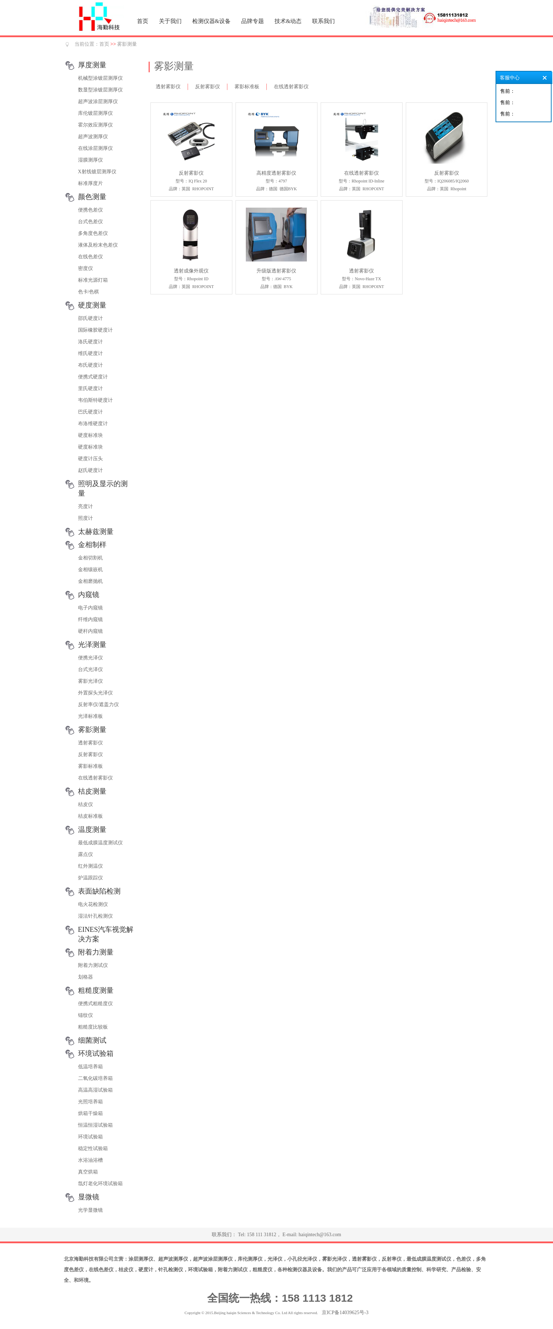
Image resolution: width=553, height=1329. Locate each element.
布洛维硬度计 (93, 423)
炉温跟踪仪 (90, 877)
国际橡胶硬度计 (95, 330)
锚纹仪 (85, 1015)
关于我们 (170, 21)
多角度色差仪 (93, 233)
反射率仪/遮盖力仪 (98, 704)
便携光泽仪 (90, 657)
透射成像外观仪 (191, 271)
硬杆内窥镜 (90, 631)
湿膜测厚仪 (90, 160)
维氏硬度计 (90, 353)
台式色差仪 (90, 221)
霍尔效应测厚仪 (95, 125)
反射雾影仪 (90, 754)
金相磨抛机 (90, 581)
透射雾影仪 (90, 742)
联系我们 (323, 21)
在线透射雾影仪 (95, 778)
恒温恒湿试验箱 (95, 1125)
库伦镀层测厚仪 (95, 113)
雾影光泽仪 (90, 681)
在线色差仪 (90, 256)
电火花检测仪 (93, 904)
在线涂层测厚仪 (95, 148)
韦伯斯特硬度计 (95, 400)
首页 (142, 21)
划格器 (85, 977)
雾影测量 (127, 44)
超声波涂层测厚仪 (98, 101)
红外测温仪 (90, 866)
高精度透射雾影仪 (276, 173)
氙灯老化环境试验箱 (100, 1183)
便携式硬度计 (93, 376)
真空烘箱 (88, 1172)
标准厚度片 (90, 183)
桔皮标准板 (90, 816)
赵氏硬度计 (90, 470)
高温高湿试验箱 (95, 1090)
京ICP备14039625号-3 (345, 1312)
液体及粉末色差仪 (98, 245)
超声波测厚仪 (93, 136)
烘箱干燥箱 (90, 1113)
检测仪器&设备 (211, 21)
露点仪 (85, 854)
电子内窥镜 (90, 607)
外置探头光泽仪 (95, 693)
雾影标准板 (90, 766)
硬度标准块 (90, 435)
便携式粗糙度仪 (95, 1003)
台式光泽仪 (90, 669)
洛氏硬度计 (90, 341)
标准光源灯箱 (93, 280)
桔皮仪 (85, 804)
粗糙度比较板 (93, 1027)
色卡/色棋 (88, 291)
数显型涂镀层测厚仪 (100, 89)
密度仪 (85, 268)
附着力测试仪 (93, 965)
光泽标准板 (90, 716)
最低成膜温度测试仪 (100, 842)
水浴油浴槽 (90, 1160)
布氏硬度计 (90, 365)
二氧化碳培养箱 (95, 1078)
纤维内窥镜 (90, 619)
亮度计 (85, 506)
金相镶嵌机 (90, 569)
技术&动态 (288, 21)
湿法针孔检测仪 (95, 916)
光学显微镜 (90, 1210)
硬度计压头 (90, 458)
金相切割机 (90, 558)
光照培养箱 (90, 1101)
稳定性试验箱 (93, 1148)
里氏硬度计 (90, 388)
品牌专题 (252, 21)
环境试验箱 (90, 1136)
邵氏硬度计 (90, 318)
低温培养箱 (90, 1066)
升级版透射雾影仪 (276, 271)
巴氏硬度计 (90, 412)
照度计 (85, 518)
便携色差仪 (90, 210)
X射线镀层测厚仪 (97, 171)
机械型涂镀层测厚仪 (100, 78)
